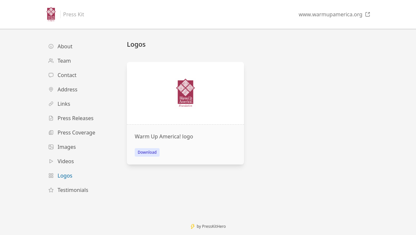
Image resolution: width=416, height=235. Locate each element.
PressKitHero (214, 226)
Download (147, 152)
